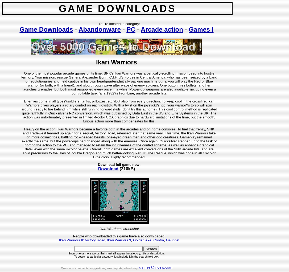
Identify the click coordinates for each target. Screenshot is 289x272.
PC (130, 29)
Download (108, 169)
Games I (201, 29)
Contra (158, 240)
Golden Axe (142, 240)
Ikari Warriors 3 (119, 240)
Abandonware (100, 29)
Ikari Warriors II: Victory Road (82, 240)
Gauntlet (172, 240)
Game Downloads (46, 29)
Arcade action (162, 29)
